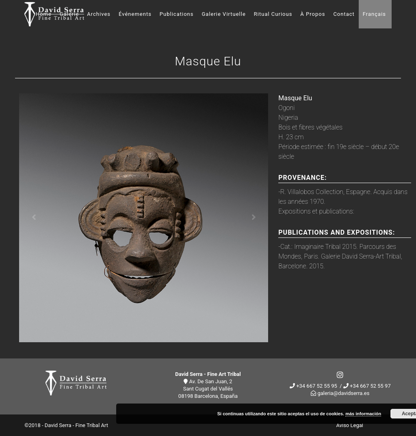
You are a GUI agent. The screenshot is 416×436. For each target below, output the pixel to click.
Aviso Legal (349, 425)
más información (363, 413)
